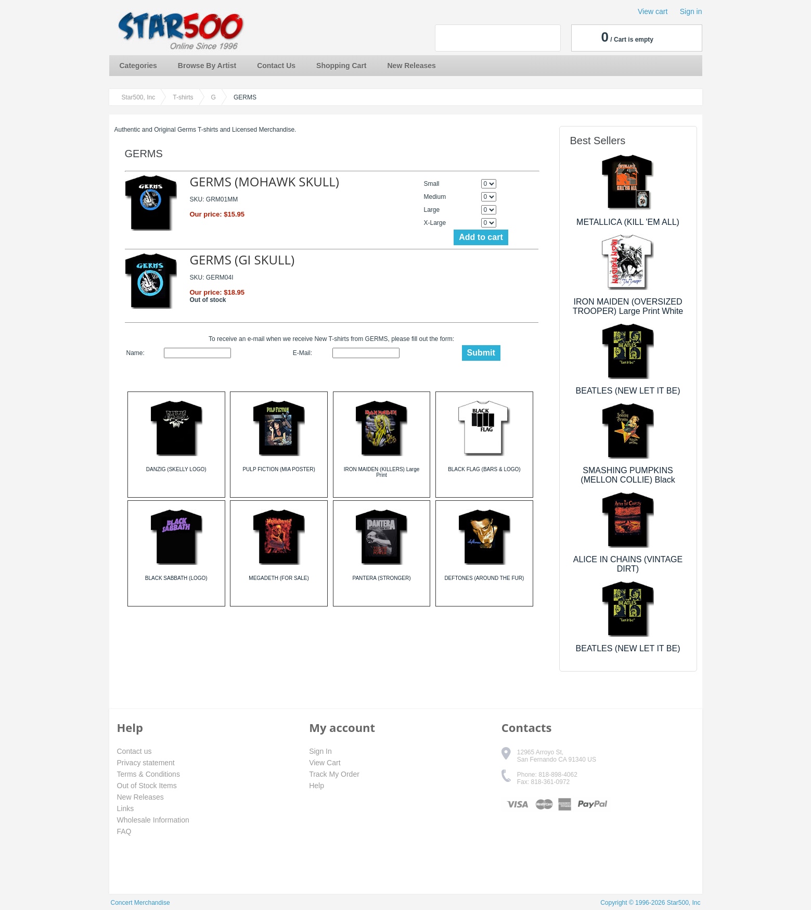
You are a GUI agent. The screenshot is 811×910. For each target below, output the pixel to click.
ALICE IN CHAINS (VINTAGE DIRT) (628, 564)
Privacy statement (146, 763)
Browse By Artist (207, 65)
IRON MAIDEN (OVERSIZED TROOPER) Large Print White (628, 306)
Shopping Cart (341, 65)
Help (316, 785)
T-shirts (183, 97)
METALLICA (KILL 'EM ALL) (627, 222)
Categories (138, 65)
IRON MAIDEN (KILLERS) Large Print (382, 472)
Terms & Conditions (148, 774)
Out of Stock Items (147, 785)
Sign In (320, 751)
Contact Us (276, 65)
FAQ (124, 831)
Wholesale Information (153, 820)
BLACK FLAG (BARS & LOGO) (484, 469)
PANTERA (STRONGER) (381, 578)
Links (125, 808)
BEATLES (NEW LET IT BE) (628, 390)
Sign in (691, 11)
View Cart (324, 763)
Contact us (134, 751)
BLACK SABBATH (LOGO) (176, 578)
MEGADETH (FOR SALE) (279, 578)
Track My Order (334, 774)
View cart (652, 11)
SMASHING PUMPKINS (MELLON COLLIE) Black (628, 475)
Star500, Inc (139, 97)
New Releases (412, 65)
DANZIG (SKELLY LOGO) (176, 469)
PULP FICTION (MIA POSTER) (278, 469)
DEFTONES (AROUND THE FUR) (484, 578)
